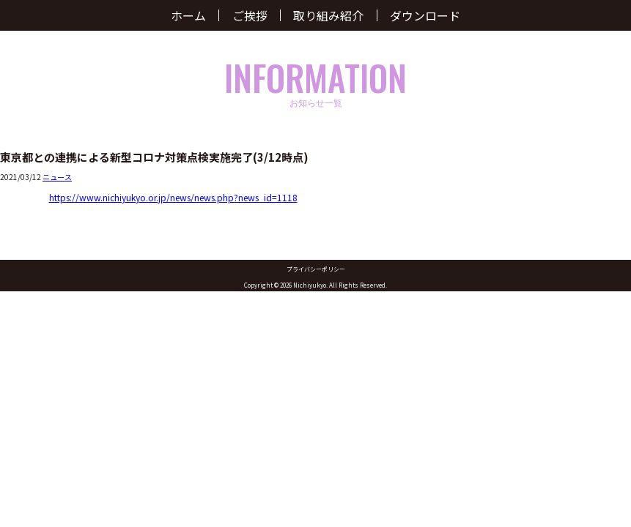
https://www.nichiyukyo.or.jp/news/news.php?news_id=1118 (173, 197)
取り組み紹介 (328, 15)
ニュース (57, 176)
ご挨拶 (249, 15)
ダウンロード (425, 15)
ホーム (188, 15)
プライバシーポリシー (316, 269)
